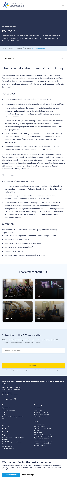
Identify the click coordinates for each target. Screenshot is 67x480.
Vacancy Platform (39, 426)
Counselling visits (39, 424)
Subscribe (32, 366)
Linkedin (11, 399)
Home (4, 48)
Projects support (38, 433)
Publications (6, 432)
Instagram (15, 399)
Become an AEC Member (41, 414)
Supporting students (40, 445)
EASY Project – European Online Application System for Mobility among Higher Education (43, 437)
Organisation (6, 408)
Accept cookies (11, 475)
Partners (4, 412)
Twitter (7, 399)
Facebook (3, 399)
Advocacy (9, 296)
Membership (38, 405)
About (4, 405)
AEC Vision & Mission (8, 410)
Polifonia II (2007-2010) (24, 48)
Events (7, 318)
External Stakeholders (38, 48)
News (4, 423)
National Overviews (39, 417)
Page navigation (9, 58)
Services (40, 318)
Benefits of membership (41, 412)
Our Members (38, 408)
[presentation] (33, 358)
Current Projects (7, 446)
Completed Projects (9, 27)
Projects (11, 48)
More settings (28, 475)
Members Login (38, 410)
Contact (4, 414)
